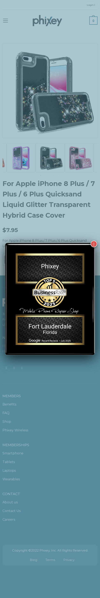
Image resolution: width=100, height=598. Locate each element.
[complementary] (70, 575)
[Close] (94, 244)
